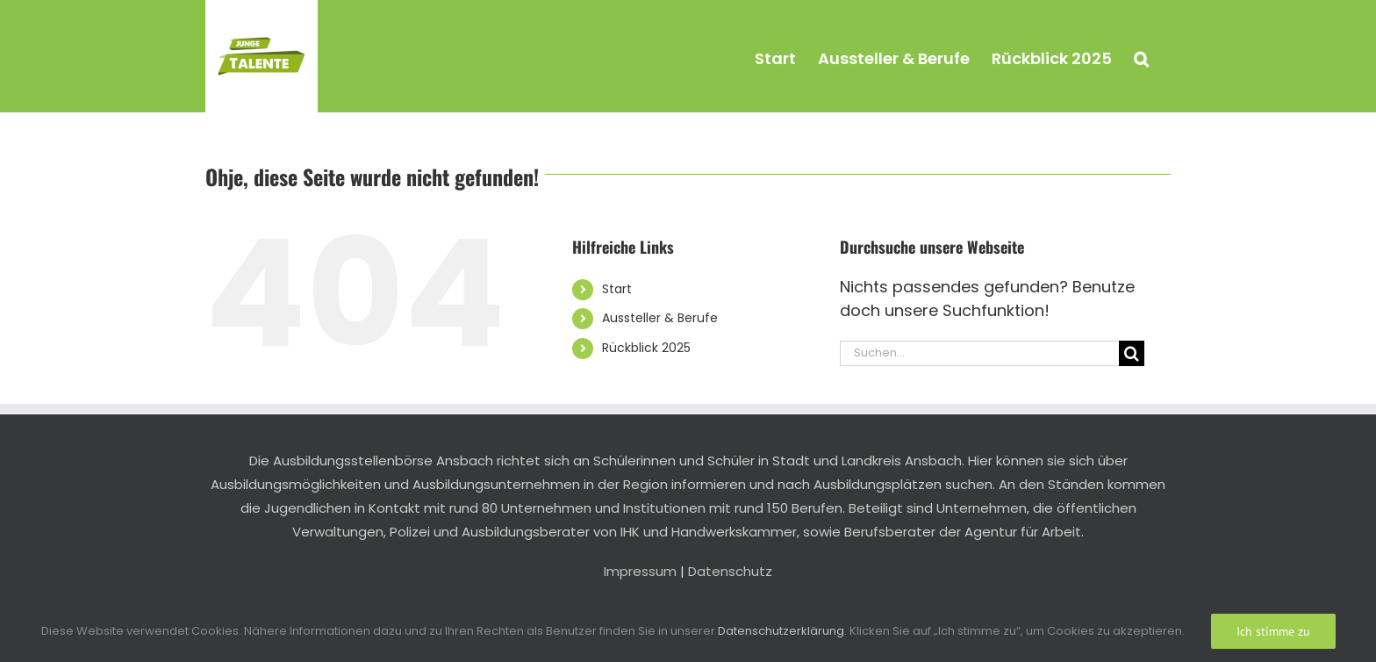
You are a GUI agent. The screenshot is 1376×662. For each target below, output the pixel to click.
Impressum (640, 571)
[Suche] (1131, 353)
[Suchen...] (979, 353)
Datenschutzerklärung (781, 630)
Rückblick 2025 (646, 347)
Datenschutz (730, 571)
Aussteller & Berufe (660, 318)
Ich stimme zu (1273, 631)
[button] (1141, 56)
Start (617, 289)
